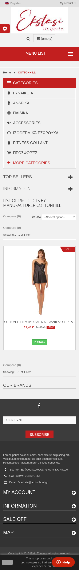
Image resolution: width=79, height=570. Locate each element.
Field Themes (38, 553)
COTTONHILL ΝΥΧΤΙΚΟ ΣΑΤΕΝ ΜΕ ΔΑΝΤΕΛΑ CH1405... (39, 322)
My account (19, 492)
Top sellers (17, 176)
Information (17, 188)
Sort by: (36, 216)
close (7, 562)
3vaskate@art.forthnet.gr (33, 482)
